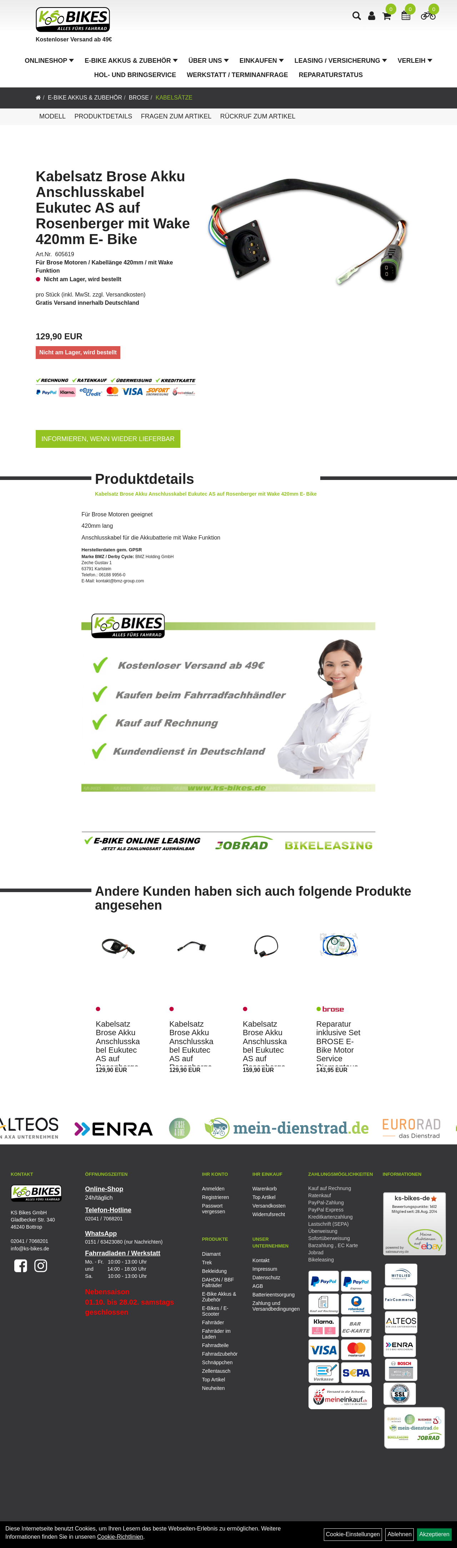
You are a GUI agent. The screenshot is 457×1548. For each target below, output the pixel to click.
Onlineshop (49, 60)
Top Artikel (264, 1197)
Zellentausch (216, 1371)
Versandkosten (125, 295)
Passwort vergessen (213, 1208)
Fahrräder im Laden (216, 1334)
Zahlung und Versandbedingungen (269, 1306)
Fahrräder (213, 1322)
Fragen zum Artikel (176, 116)
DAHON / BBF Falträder (218, 1282)
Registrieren (215, 1197)
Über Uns (209, 60)
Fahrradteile (215, 1345)
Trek (207, 1262)
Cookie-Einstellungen (353, 1534)
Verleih (415, 60)
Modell (52, 116)
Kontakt (260, 1260)
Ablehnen (399, 1534)
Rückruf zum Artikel (258, 116)
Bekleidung (214, 1271)
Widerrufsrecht (268, 1214)
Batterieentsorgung (269, 1294)
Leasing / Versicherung (341, 60)
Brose (139, 98)
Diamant (211, 1254)
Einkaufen (262, 60)
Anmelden (213, 1189)
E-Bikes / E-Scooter (215, 1311)
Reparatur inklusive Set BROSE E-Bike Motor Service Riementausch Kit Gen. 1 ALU (338, 1054)
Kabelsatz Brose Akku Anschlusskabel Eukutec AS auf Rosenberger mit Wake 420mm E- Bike (113, 207)
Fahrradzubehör (220, 1354)
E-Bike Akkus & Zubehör (131, 60)
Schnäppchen (217, 1362)
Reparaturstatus (331, 75)
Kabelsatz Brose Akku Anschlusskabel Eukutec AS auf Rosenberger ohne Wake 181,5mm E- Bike (191, 1059)
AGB (257, 1286)
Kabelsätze (174, 98)
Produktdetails (103, 116)
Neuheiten (213, 1388)
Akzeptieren (434, 1534)
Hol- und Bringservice (135, 75)
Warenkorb (264, 1189)
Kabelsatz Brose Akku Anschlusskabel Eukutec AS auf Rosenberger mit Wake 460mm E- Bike (265, 1059)
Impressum (264, 1269)
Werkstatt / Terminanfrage (237, 75)
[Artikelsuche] (356, 16)
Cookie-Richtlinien (120, 1537)
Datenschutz (266, 1277)
